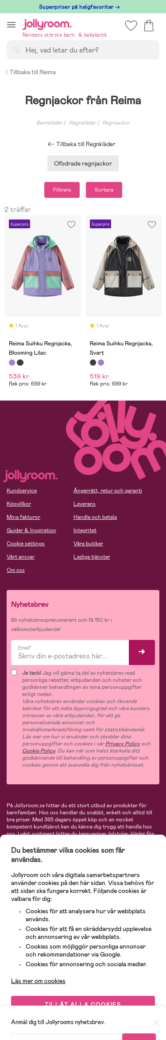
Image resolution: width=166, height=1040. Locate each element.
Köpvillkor (19, 503)
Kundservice (22, 490)
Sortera (104, 189)
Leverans (84, 503)
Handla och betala (95, 517)
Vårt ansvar (21, 556)
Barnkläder (49, 122)
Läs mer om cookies (38, 981)
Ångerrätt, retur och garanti (107, 490)
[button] (11, 24)
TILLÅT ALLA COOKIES (83, 1004)
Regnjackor (116, 122)
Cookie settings (26, 543)
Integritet (85, 530)
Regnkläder (82, 122)
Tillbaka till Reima (30, 72)
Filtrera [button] (62, 189)
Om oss (16, 570)
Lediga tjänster (91, 556)
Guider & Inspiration (31, 530)
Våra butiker (88, 543)
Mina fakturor (23, 517)
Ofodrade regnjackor (83, 163)
